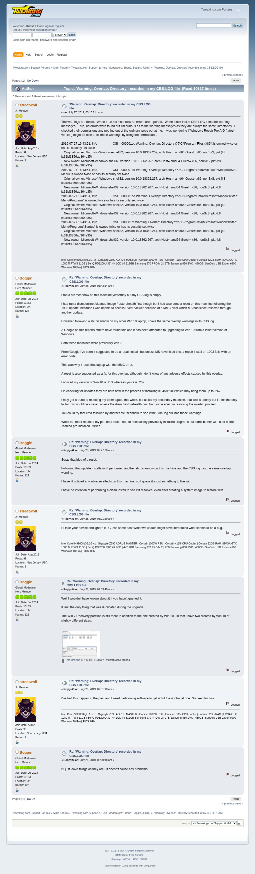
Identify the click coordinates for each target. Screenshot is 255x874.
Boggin (137, 67)
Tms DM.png (71, 659)
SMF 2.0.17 (111, 850)
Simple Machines (144, 850)
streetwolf (28, 105)
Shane (127, 67)
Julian (146, 67)
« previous (228, 74)
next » (239, 74)
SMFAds (120, 854)
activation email (45, 29)
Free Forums (136, 854)
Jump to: (186, 823)
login (48, 26)
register (59, 26)
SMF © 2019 (127, 850)
